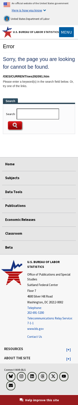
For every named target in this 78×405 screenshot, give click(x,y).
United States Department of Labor (27, 18)
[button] (68, 349)
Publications (15, 205)
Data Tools (13, 192)
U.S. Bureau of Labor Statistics (36, 32)
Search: (11, 114)
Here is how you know (27, 10)
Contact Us (34, 337)
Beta (9, 247)
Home (10, 164)
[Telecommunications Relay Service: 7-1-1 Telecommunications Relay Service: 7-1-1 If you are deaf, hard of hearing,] (52, 320)
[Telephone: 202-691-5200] (52, 310)
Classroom (13, 233)
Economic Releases (20, 219)
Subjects (12, 178)
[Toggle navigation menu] (66, 32)
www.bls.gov (35, 329)
